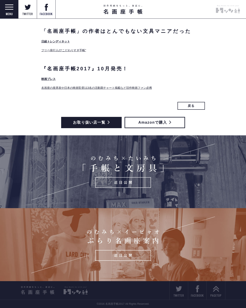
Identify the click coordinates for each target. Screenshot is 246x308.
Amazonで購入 (154, 122)
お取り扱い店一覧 (91, 122)
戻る (191, 105)
